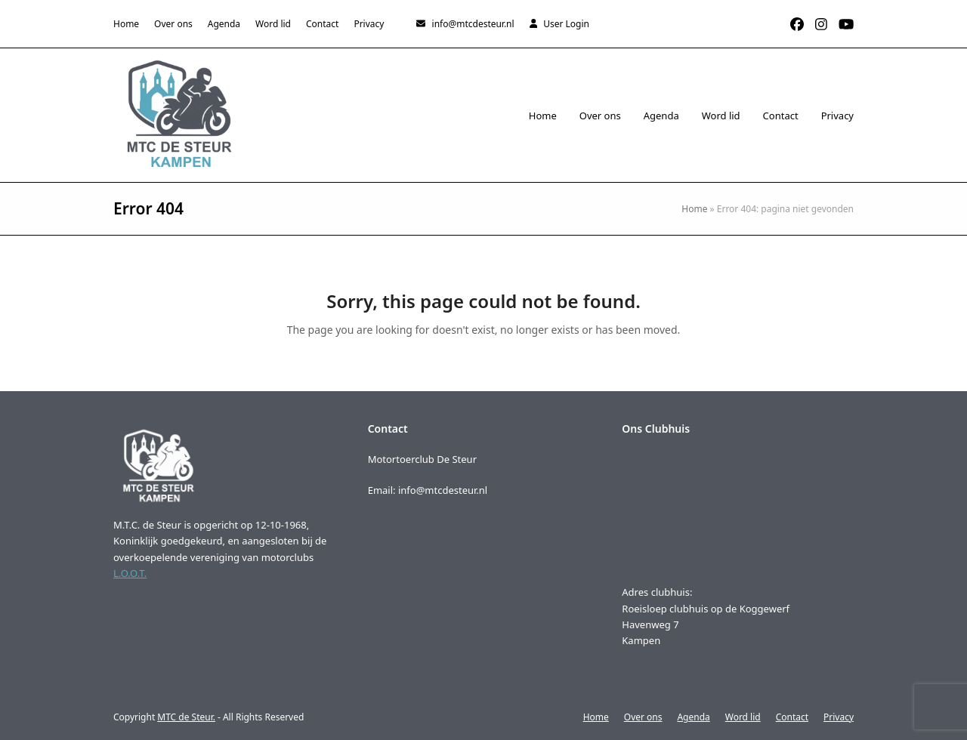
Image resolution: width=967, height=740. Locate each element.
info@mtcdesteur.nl (473, 23)
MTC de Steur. (186, 717)
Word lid (743, 717)
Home (694, 208)
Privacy (838, 717)
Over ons (643, 717)
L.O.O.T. (130, 573)
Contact (792, 717)
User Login (566, 23)
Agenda (693, 717)
